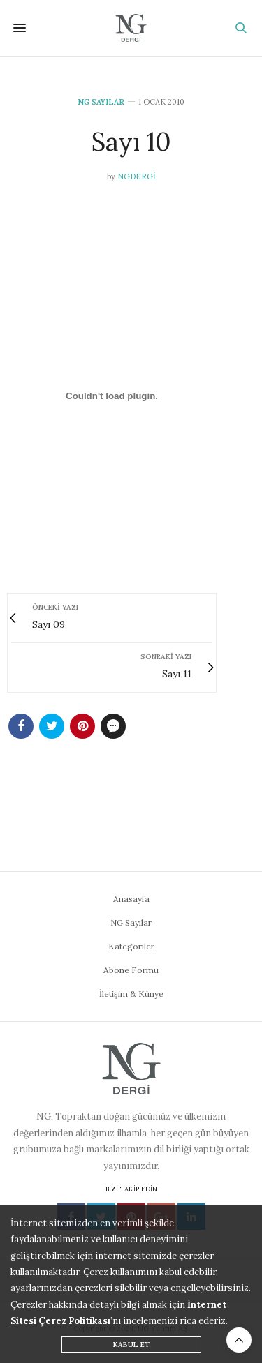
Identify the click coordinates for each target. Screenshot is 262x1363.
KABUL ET (131, 1344)
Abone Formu (131, 970)
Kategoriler (131, 946)
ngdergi (136, 176)
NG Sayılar (101, 102)
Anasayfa (131, 899)
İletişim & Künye (131, 993)
